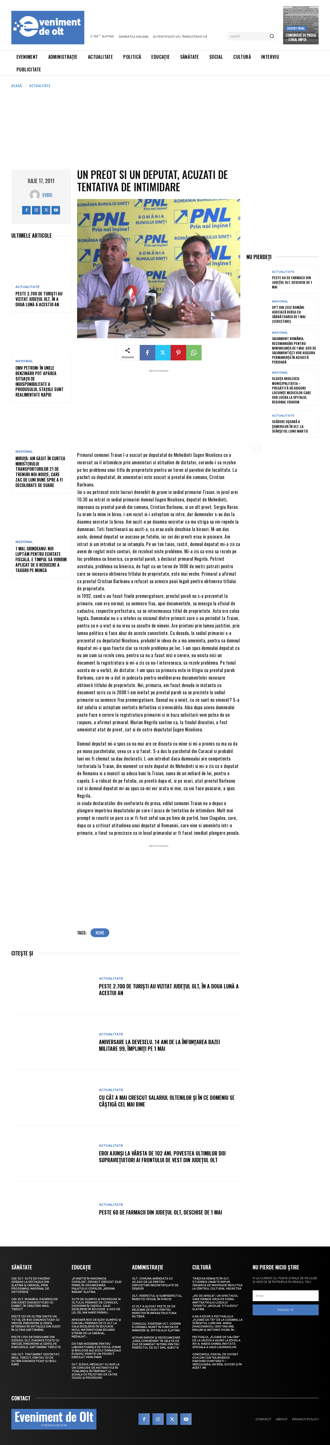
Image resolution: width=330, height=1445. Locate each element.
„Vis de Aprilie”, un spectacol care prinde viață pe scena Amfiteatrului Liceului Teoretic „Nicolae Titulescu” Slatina (215, 1302)
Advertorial (296, 28)
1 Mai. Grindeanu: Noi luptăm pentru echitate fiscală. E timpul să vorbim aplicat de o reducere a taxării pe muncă (41, 559)
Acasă (16, 85)
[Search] (272, 36)
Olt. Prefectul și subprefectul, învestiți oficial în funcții (157, 1297)
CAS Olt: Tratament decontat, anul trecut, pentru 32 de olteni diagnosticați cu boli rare (35, 1359)
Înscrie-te (286, 1310)
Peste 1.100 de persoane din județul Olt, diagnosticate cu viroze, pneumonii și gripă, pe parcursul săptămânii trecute (36, 1342)
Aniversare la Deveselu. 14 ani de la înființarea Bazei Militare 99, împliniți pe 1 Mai (159, 1045)
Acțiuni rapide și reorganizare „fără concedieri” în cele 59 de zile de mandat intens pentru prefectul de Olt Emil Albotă (156, 1342)
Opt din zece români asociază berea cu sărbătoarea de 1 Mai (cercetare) (289, 314)
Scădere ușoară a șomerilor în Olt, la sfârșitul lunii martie (290, 426)
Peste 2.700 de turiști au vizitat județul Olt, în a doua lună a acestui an (38, 299)
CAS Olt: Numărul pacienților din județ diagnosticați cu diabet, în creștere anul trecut (34, 1304)
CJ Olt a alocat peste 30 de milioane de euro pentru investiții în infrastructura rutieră (154, 1311)
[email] (286, 1295)
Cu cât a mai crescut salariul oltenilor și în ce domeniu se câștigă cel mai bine (167, 1101)
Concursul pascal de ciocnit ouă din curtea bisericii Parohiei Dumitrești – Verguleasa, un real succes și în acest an (217, 1361)
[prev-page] (249, 448)
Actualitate (40, 85)
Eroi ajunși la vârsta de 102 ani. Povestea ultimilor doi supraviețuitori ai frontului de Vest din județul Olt (162, 1156)
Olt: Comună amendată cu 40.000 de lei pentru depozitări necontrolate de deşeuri (155, 1283)
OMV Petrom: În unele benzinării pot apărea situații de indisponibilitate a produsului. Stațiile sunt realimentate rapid (39, 381)
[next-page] (258, 448)
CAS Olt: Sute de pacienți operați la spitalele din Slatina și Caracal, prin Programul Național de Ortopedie (30, 1285)
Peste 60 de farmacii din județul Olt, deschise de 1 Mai (160, 1212)
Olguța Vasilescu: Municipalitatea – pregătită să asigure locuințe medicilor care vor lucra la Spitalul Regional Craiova (291, 390)
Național (24, 361)
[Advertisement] (165, 127)
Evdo (47, 195)
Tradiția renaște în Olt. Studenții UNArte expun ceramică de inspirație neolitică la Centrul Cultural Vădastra (217, 1283)
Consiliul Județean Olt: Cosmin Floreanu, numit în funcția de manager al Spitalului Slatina (156, 1327)
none (100, 933)
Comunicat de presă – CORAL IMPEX (301, 37)
